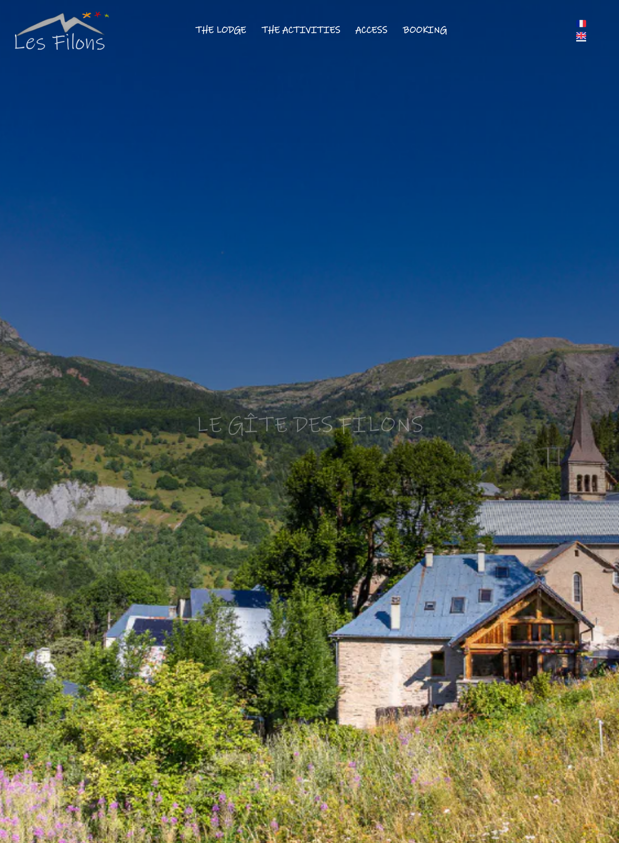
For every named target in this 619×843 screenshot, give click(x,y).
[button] (296, 30)
